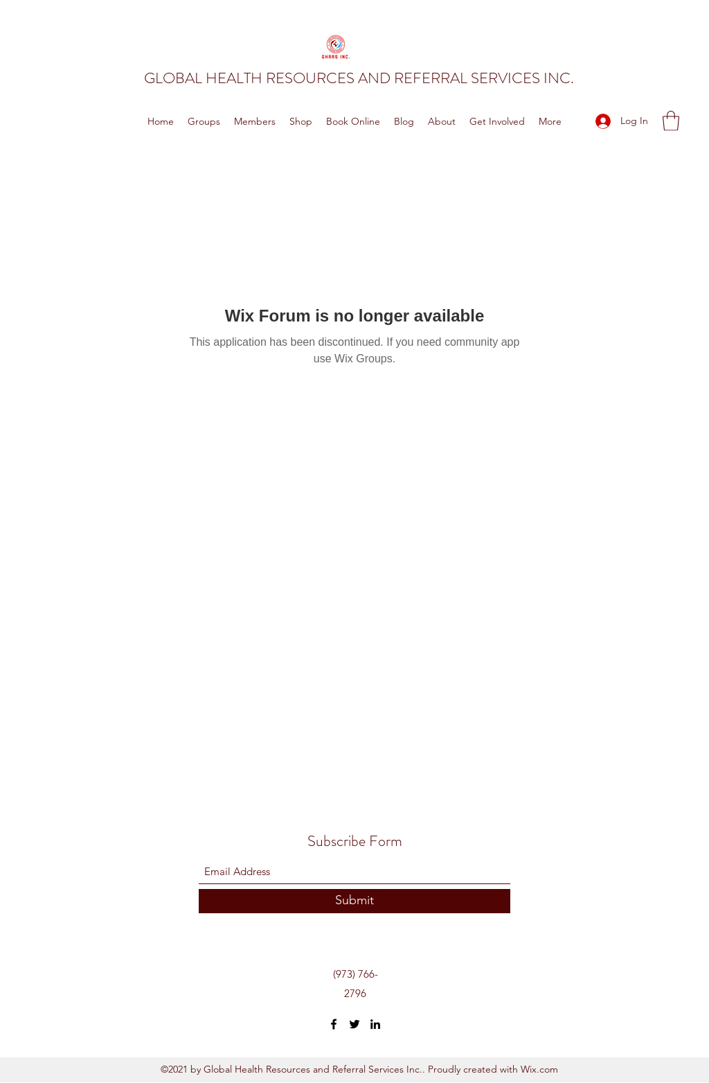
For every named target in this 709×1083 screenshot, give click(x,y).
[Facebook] (334, 1024)
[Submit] (354, 901)
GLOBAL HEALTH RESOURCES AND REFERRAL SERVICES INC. (359, 78)
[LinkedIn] (375, 1024)
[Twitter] (354, 1024)
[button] (671, 121)
